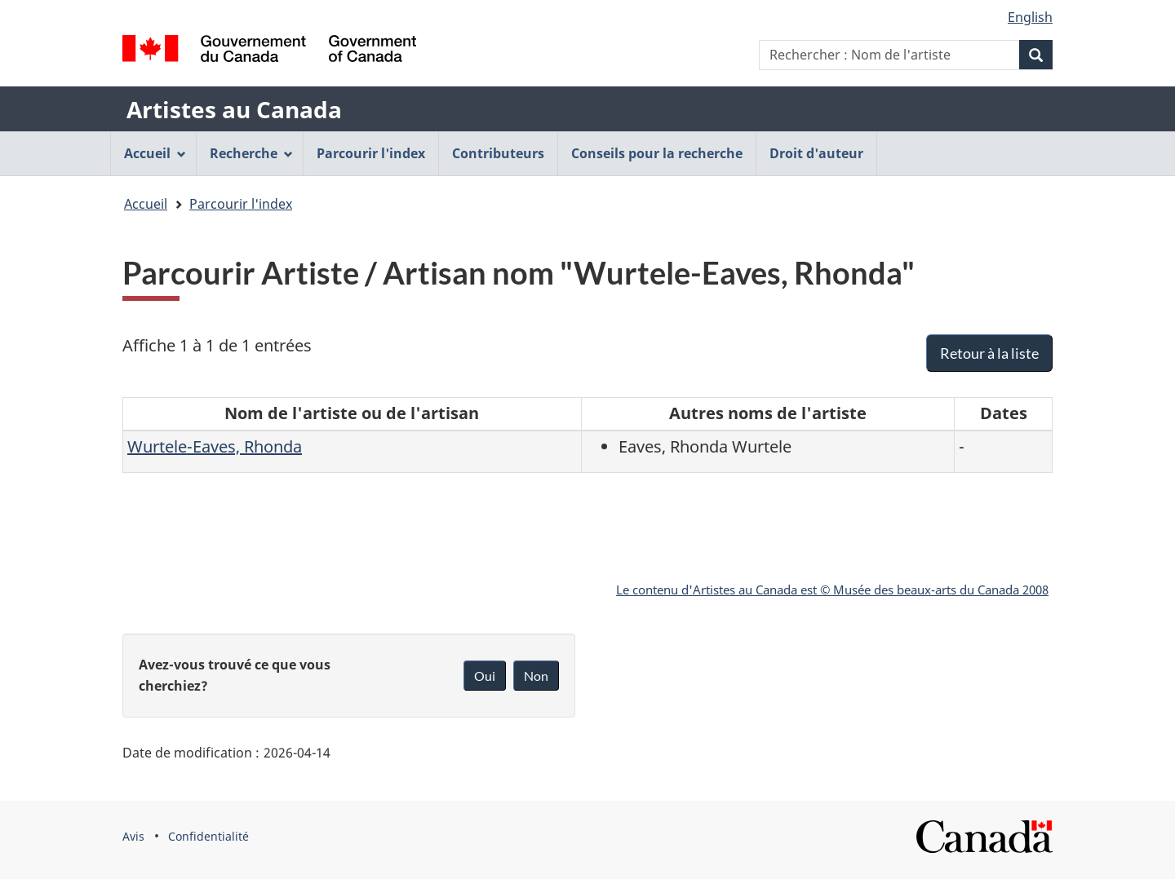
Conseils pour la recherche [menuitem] (657, 153)
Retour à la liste (989, 353)
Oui (484, 675)
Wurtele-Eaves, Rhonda (214, 446)
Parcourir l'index (240, 204)
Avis (133, 836)
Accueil (145, 204)
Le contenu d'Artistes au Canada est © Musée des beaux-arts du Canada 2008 (832, 589)
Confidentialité (208, 836)
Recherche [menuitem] (251, 153)
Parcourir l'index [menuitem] (371, 153)
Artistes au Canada (234, 109)
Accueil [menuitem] (155, 153)
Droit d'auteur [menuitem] (816, 153)
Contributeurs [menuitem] (498, 153)
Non (536, 675)
